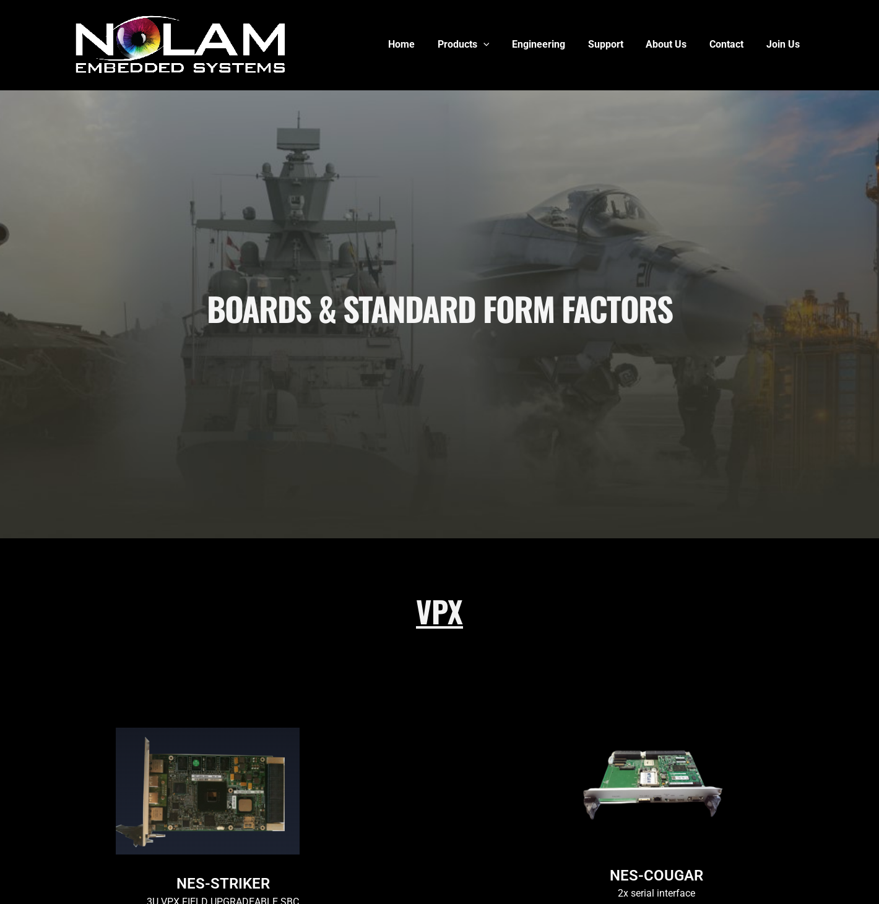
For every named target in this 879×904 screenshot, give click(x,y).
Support (615, 44)
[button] (499, 44)
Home (420, 44)
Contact (731, 44)
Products (479, 44)
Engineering (551, 44)
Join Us (784, 44)
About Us (673, 44)
